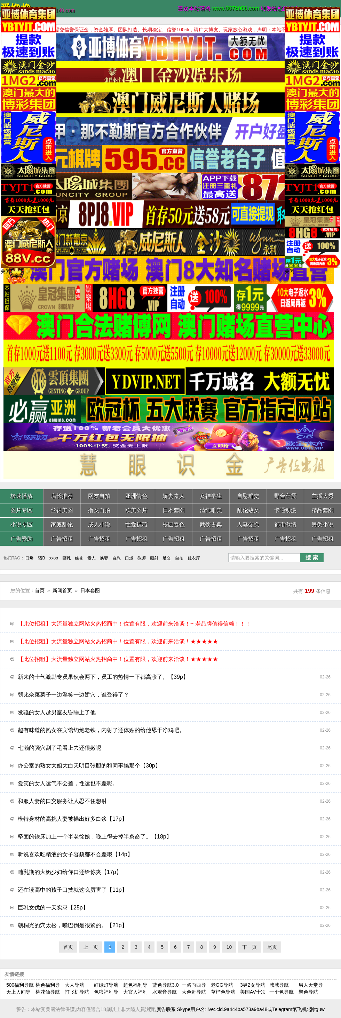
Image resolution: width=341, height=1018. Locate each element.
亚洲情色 (136, 496)
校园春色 (173, 524)
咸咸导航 (279, 985)
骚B (41, 558)
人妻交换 (248, 524)
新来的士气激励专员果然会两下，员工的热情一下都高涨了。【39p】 (174, 677)
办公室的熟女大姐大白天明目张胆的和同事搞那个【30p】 (174, 765)
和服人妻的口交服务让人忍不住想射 (174, 801)
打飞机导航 (77, 992)
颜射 (154, 558)
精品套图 (322, 510)
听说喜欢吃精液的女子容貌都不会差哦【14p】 (174, 854)
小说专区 (21, 524)
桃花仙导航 (47, 992)
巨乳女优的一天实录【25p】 (174, 907)
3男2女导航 (252, 985)
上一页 (91, 947)
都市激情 (285, 524)
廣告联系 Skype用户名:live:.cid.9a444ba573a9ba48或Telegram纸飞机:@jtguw (240, 1009)
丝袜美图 (62, 510)
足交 (166, 558)
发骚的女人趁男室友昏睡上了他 (174, 712)
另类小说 (322, 524)
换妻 (104, 558)
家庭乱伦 (62, 524)
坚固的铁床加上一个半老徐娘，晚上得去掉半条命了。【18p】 (174, 836)
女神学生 (211, 496)
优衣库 (194, 558)
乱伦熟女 (248, 510)
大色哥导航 (194, 992)
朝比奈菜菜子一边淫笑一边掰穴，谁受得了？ (174, 694)
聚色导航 (308, 992)
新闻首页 (62, 590)
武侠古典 (211, 524)
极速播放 (21, 496)
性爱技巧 (136, 524)
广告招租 (62, 539)
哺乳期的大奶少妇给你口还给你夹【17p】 (174, 872)
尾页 (272, 947)
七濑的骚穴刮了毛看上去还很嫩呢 (174, 748)
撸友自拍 (99, 510)
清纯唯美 (211, 510)
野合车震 (285, 496)
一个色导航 (281, 992)
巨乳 (66, 558)
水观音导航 (164, 992)
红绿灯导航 (106, 985)
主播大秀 (322, 496)
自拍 (179, 558)
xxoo (53, 558)
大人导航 (74, 985)
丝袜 (79, 558)
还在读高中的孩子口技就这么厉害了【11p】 (174, 890)
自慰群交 (248, 496)
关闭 (5, 271)
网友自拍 (99, 496)
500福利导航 (20, 985)
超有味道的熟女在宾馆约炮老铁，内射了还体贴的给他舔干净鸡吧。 (174, 730)
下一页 (249, 947)
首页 (40, 590)
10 (229, 947)
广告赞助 (21, 539)
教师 (141, 558)
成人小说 (99, 524)
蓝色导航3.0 (165, 985)
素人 (91, 558)
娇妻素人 (173, 496)
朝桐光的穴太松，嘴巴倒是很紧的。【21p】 (174, 925)
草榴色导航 (223, 992)
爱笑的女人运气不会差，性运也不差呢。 (174, 783)
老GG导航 (222, 985)
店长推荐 (62, 496)
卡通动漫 (285, 510)
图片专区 (21, 510)
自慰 (116, 558)
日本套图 (173, 510)
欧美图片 (136, 510)
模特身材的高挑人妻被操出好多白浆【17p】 (174, 819)
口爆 (29, 558)
